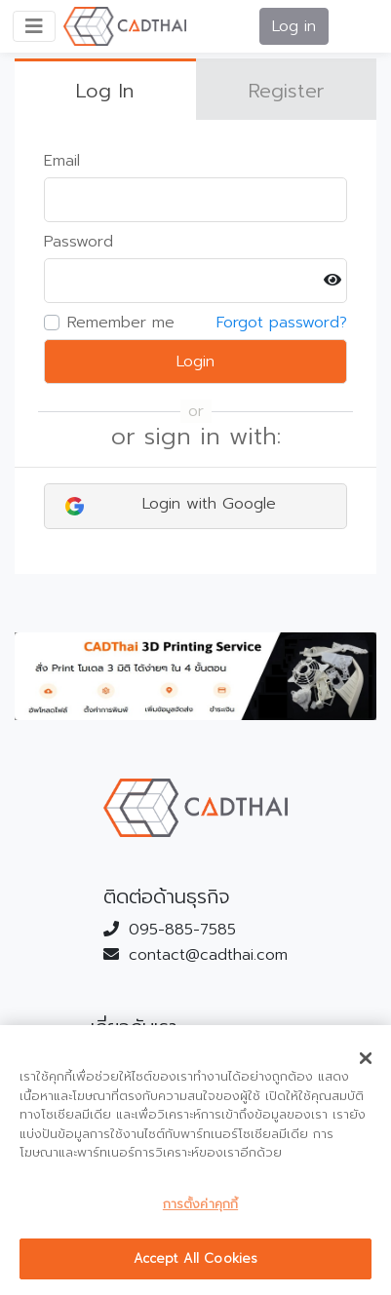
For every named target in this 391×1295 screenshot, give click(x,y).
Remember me (121, 322)
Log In (105, 90)
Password (78, 241)
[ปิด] (365, 1058)
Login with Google (171, 503)
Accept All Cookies (195, 1258)
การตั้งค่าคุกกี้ (200, 1204)
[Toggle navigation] (34, 26)
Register (286, 90)
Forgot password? (281, 322)
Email (62, 160)
